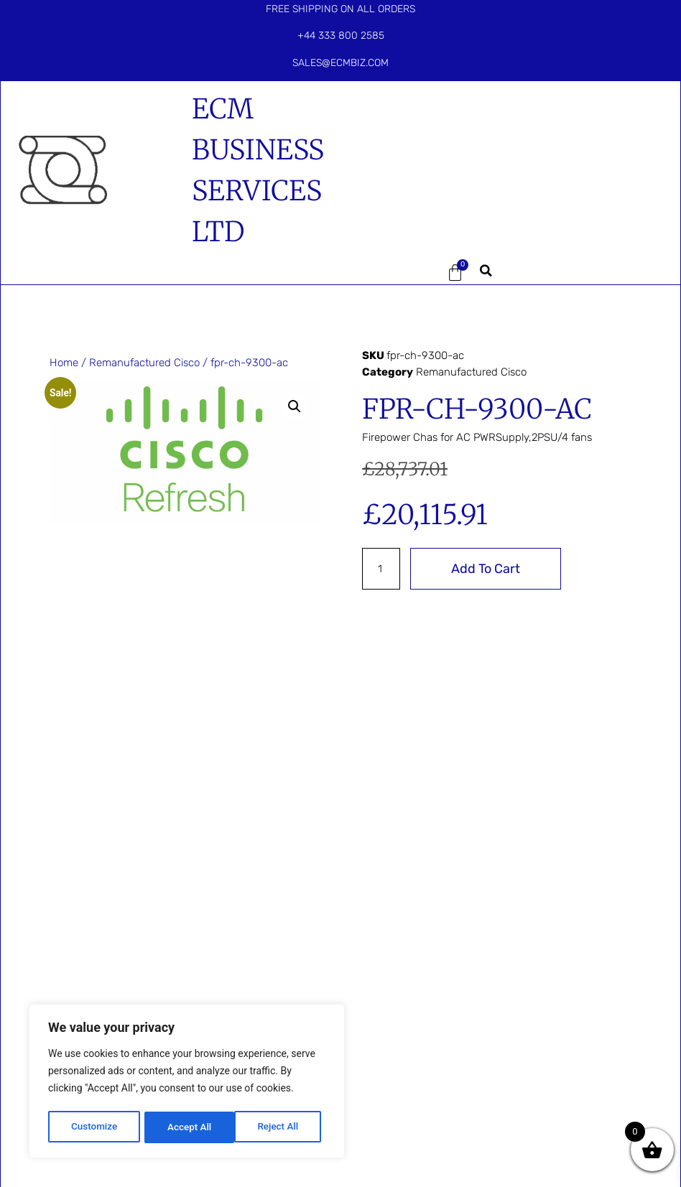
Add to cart (486, 569)
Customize (94, 1127)
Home (64, 362)
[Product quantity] (381, 569)
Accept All (281, 1127)
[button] (392, 273)
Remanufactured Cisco (144, 362)
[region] (187, 1082)
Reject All (188, 1127)
